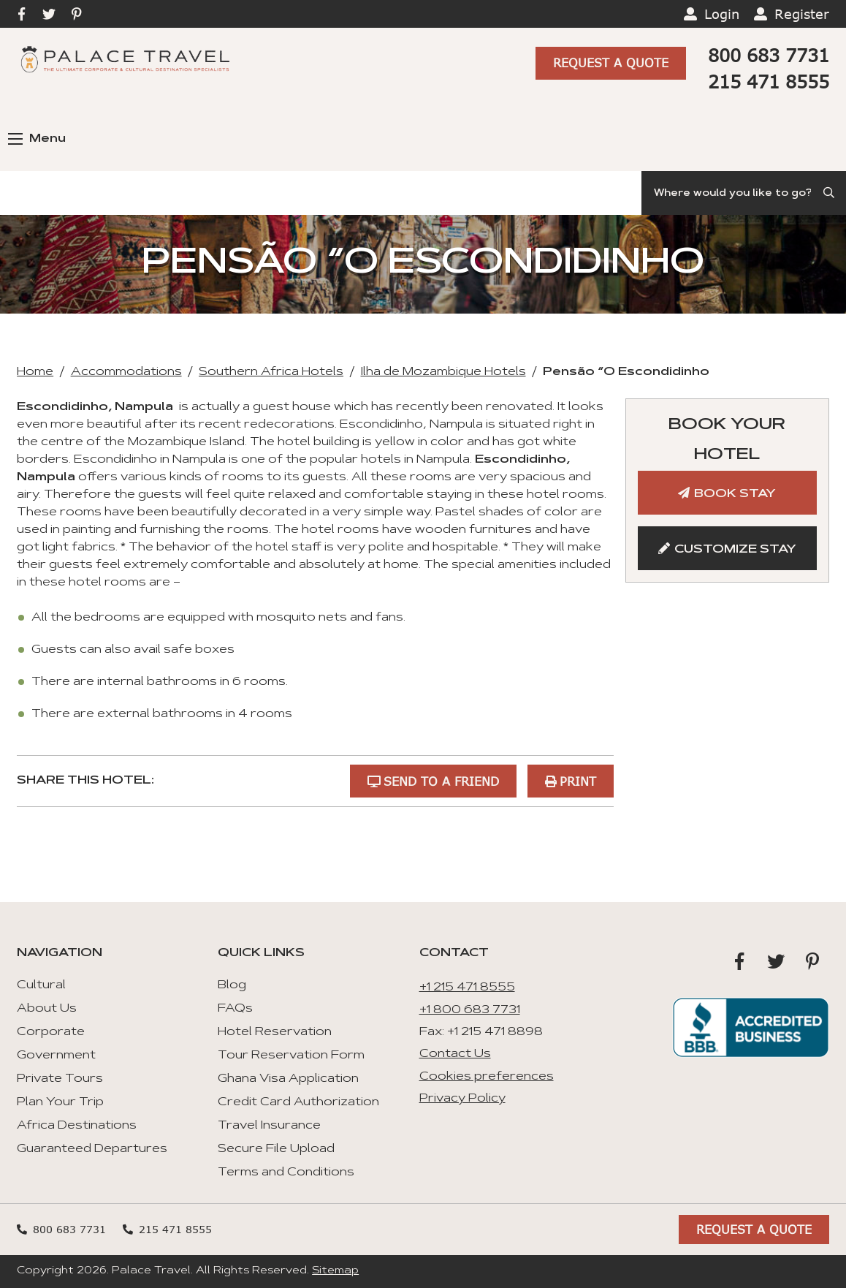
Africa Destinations (77, 1126)
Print (578, 780)
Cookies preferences (486, 1076)
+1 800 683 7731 (469, 1009)
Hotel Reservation (275, 1032)
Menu (37, 139)
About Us (47, 1009)
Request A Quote (610, 63)
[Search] (743, 193)
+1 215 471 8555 (467, 987)
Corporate (51, 1032)
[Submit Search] (830, 193)
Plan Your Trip (60, 1102)
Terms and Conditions (286, 1172)
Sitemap (335, 1271)
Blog (232, 985)
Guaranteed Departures (92, 1149)
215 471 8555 (768, 81)
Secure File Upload (276, 1149)
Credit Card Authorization (298, 1102)
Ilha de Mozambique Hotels (443, 372)
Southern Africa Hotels (271, 372)
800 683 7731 (768, 55)
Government (56, 1055)
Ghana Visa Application (288, 1079)
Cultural (41, 985)
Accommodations (126, 372)
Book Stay (735, 494)
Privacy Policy (462, 1099)
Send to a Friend (440, 780)
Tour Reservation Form (291, 1055)
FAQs (235, 1009)
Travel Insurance (269, 1126)
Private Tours (60, 1079)
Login (721, 14)
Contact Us (455, 1054)
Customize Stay (735, 550)
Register (801, 14)
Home (35, 372)
